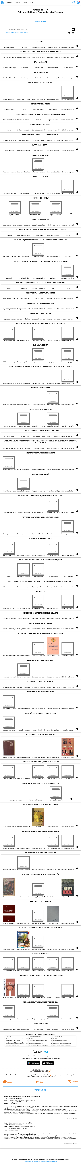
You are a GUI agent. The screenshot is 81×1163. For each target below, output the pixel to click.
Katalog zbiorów (40, 21)
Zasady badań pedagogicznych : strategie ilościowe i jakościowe (19, 1043)
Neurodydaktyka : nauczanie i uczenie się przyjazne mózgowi (66, 1045)
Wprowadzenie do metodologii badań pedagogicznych (64, 1043)
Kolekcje (26, 32)
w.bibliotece (47, 1075)
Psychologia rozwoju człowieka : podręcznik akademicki (41, 1045)
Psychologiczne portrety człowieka (13, 1040)
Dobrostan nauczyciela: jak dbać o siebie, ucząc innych (22, 1096)
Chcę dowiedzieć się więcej (32, 1161)
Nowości (9, 2)
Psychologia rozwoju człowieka (12, 1045)
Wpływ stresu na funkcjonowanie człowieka (18, 1123)
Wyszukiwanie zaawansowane (14, 32)
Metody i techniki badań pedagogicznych (14, 1038)
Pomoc (25, 2)
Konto (32, 2)
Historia (17, 2)
